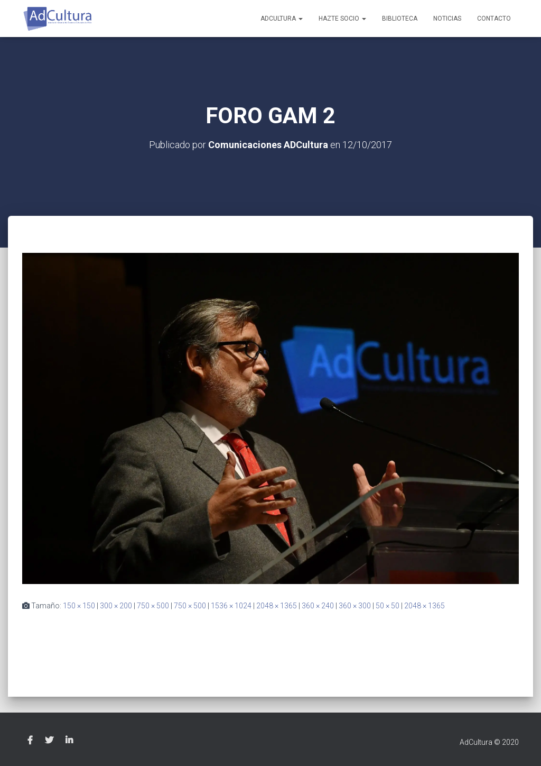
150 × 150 (79, 605)
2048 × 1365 (276, 605)
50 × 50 (387, 605)
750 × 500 (153, 605)
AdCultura (281, 18)
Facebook (30, 740)
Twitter (49, 740)
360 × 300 (355, 605)
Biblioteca (399, 18)
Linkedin (69, 740)
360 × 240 (318, 605)
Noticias (447, 18)
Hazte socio (342, 18)
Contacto (494, 18)
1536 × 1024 (231, 605)
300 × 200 (116, 605)
